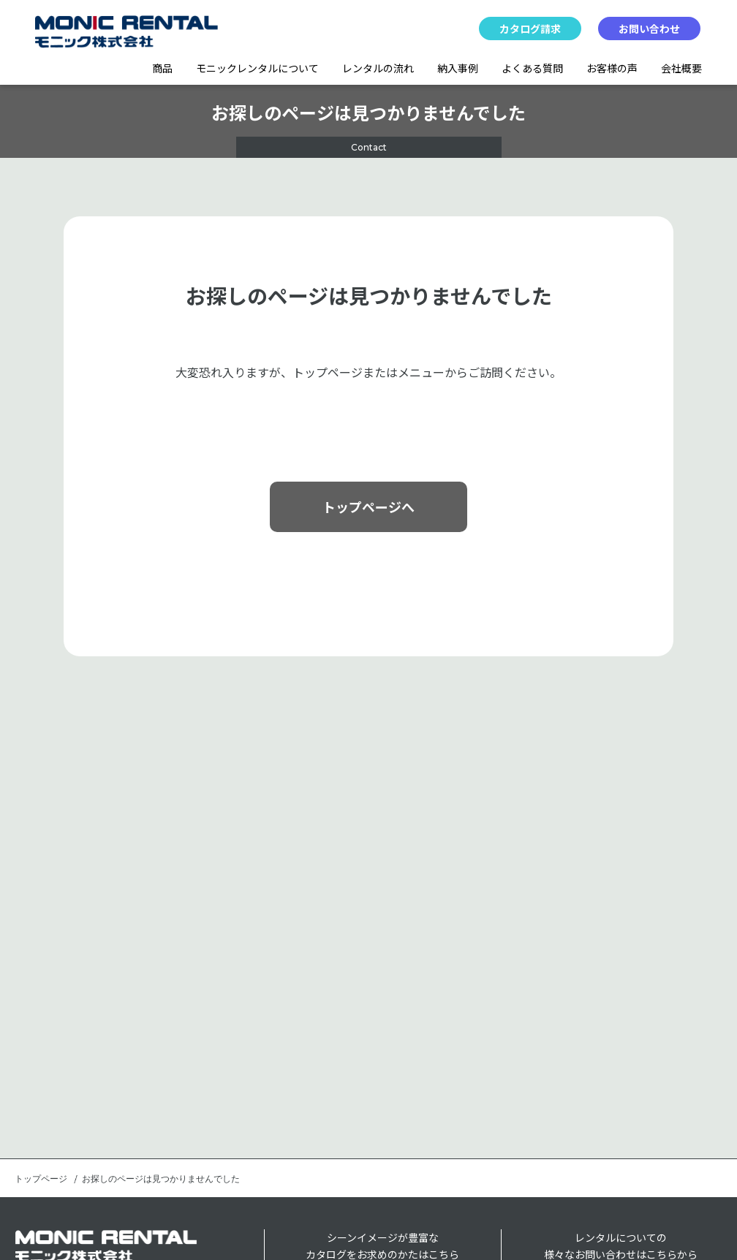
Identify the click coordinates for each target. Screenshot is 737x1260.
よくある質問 (532, 68)
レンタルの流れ (378, 68)
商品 (162, 68)
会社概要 (681, 68)
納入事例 (457, 68)
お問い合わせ (649, 28)
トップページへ (368, 506)
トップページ (41, 1179)
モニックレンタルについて (257, 68)
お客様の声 (612, 68)
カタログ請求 (530, 28)
